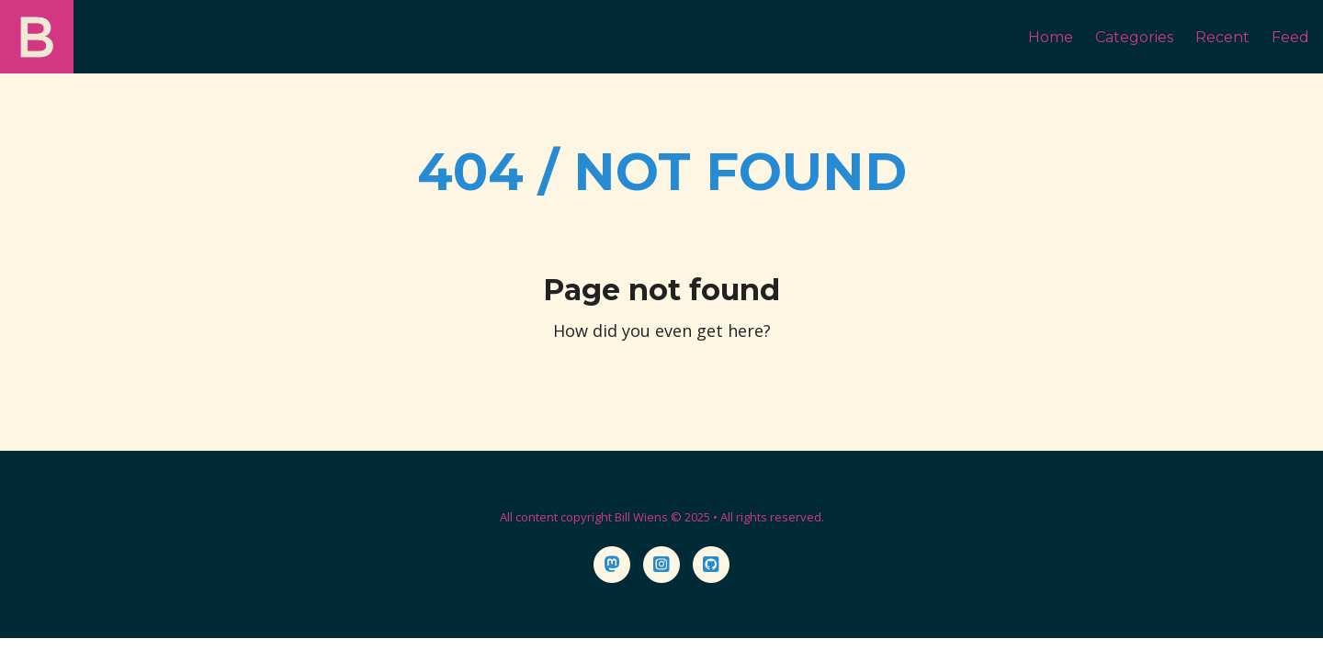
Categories (1134, 37)
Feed (1290, 37)
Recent (1222, 37)
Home (1050, 37)
